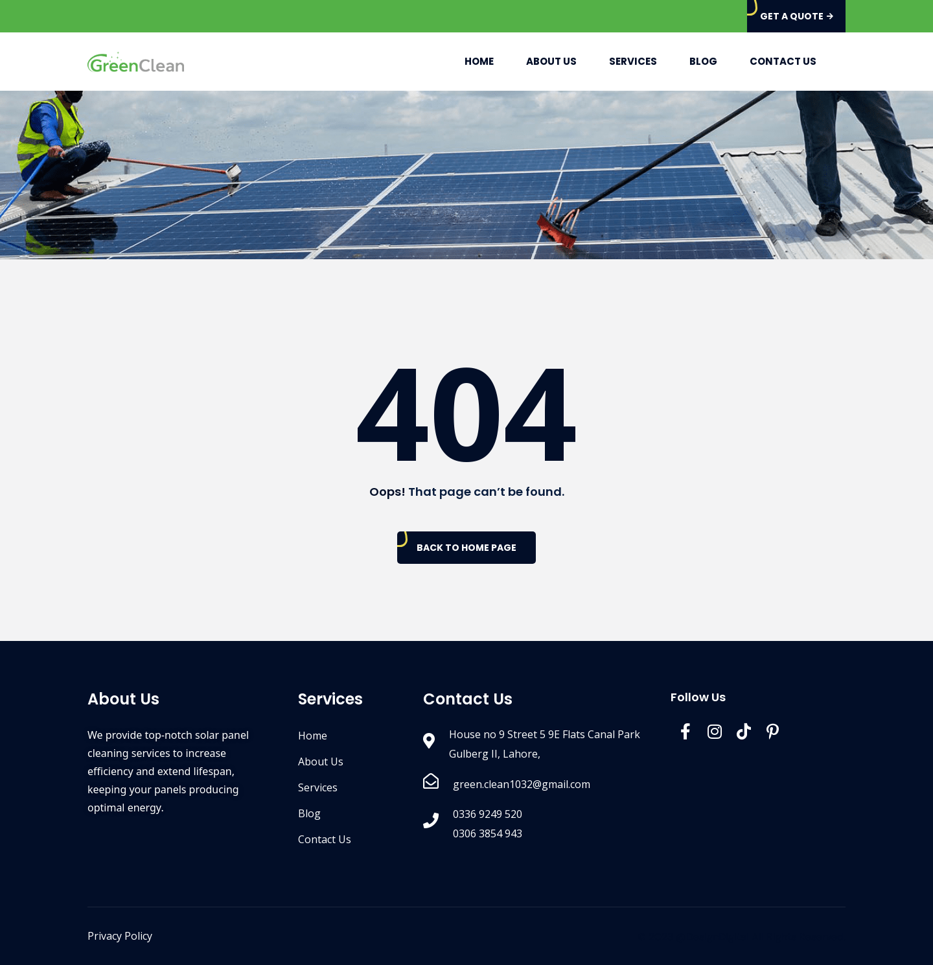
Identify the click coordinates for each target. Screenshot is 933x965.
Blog (703, 61)
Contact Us (783, 61)
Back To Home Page (466, 547)
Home (479, 61)
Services (633, 61)
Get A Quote (796, 16)
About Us (551, 61)
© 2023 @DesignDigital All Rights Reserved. (742, 937)
